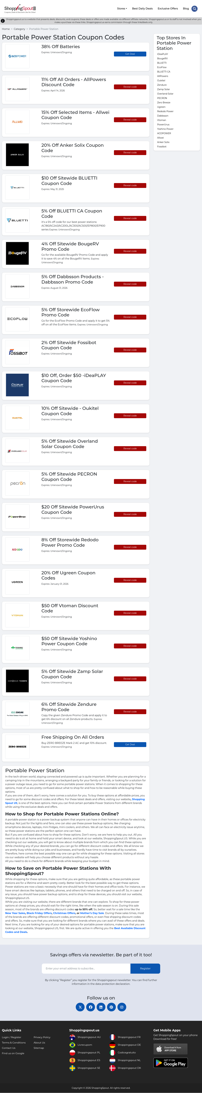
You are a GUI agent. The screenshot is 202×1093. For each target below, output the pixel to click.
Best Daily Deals (142, 8)
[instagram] (123, 1007)
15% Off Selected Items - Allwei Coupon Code (76, 114)
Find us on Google (13, 1053)
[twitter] (79, 1007)
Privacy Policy (42, 1037)
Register (145, 968)
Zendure (162, 84)
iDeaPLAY (162, 53)
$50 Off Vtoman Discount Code (70, 607)
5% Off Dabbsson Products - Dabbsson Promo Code (73, 278)
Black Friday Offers (39, 912)
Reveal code (130, 86)
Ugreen (161, 106)
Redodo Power (165, 110)
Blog (186, 8)
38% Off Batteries (61, 46)
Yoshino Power (165, 128)
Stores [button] (121, 8)
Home (6, 28)
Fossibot (161, 146)
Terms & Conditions (14, 1042)
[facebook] (90, 1007)
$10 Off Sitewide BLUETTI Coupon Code (70, 180)
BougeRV (162, 58)
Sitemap (39, 1048)
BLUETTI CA (163, 71)
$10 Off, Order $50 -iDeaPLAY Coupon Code (74, 377)
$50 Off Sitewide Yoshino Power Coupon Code (69, 640)
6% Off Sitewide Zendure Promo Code (69, 706)
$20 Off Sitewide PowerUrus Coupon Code (73, 509)
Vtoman (161, 119)
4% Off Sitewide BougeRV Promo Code (70, 246)
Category (19, 28)
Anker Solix (163, 141)
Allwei (160, 137)
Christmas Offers (64, 912)
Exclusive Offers (168, 8)
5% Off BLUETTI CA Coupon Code (72, 213)
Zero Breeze (163, 102)
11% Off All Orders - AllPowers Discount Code (74, 81)
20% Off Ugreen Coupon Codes (68, 574)
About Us (39, 1042)
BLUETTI (162, 62)
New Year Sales (15, 912)
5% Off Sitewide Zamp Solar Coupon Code (72, 673)
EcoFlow (161, 66)
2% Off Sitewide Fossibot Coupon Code (69, 344)
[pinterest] (112, 1007)
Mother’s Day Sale (92, 912)
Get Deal (130, 53)
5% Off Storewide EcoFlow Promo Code (71, 311)
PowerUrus (163, 124)
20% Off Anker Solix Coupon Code (73, 147)
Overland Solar (165, 93)
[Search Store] (194, 8)
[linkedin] (101, 1007)
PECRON (162, 97)
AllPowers (162, 75)
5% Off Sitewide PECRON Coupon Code (69, 476)
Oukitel (161, 80)
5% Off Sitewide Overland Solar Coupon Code (70, 443)
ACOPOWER (164, 132)
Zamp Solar (163, 88)
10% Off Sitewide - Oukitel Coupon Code (70, 410)
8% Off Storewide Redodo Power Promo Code (70, 542)
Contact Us (9, 1048)
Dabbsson (162, 115)
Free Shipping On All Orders (73, 736)
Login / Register (12, 1037)
